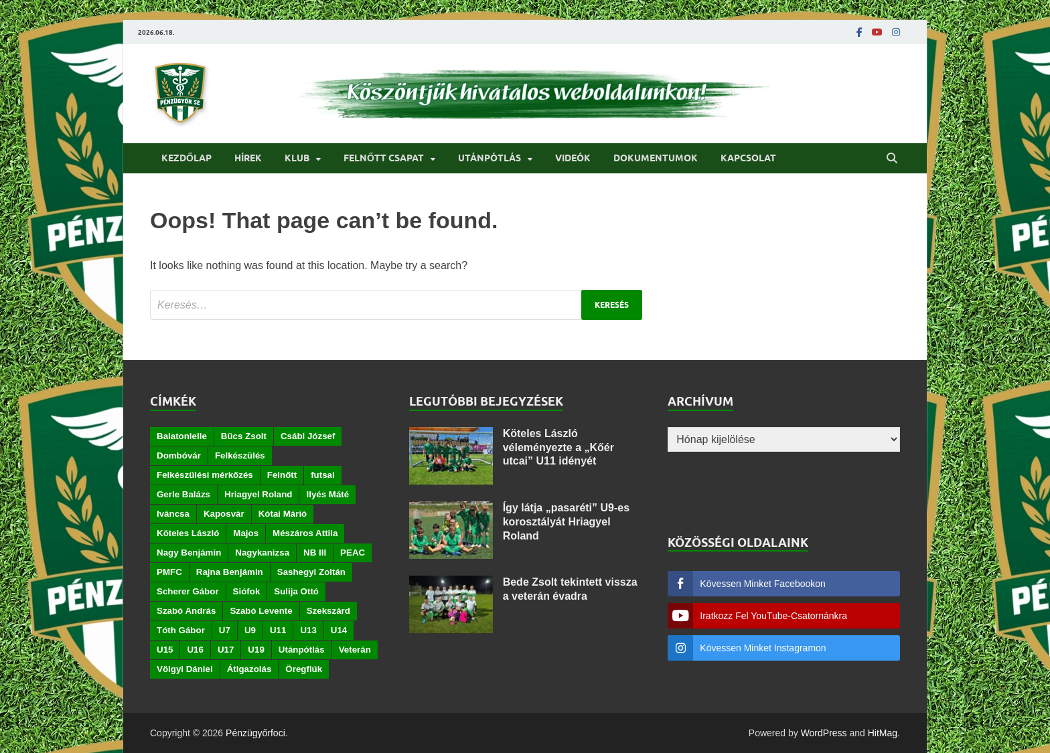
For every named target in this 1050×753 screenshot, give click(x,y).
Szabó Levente (261, 611)
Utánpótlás (489, 158)
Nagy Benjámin (189, 553)
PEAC (352, 553)
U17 (226, 650)
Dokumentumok (655, 158)
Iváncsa (173, 514)
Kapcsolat (748, 158)
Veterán (355, 650)
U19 (256, 650)
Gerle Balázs (183, 494)
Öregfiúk (303, 669)
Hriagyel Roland (258, 494)
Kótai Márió (282, 514)
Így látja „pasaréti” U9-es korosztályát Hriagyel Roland (566, 521)
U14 (339, 630)
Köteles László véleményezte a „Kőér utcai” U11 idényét (558, 447)
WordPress (824, 733)
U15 (165, 650)
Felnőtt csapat (384, 158)
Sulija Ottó (296, 591)
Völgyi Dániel (185, 669)
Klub (297, 158)
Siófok (246, 591)
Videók (573, 158)
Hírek (248, 158)
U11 (278, 630)
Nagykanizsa (262, 553)
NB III (314, 553)
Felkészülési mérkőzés (205, 475)
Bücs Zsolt (244, 436)
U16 (195, 650)
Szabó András (186, 611)
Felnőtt (282, 475)
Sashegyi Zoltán (311, 572)
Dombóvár (179, 455)
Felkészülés (240, 455)
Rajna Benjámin (229, 572)
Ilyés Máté (327, 494)
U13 (308, 630)
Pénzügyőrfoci (255, 733)
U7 (224, 630)
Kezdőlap (186, 158)
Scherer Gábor (188, 591)
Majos (245, 533)
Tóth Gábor (181, 630)
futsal (323, 475)
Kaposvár (224, 514)
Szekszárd (328, 611)
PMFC (169, 572)
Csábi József (308, 436)
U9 (250, 630)
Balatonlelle (182, 436)
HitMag (882, 733)
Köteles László (188, 533)
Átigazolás (249, 669)
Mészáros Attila (305, 533)
